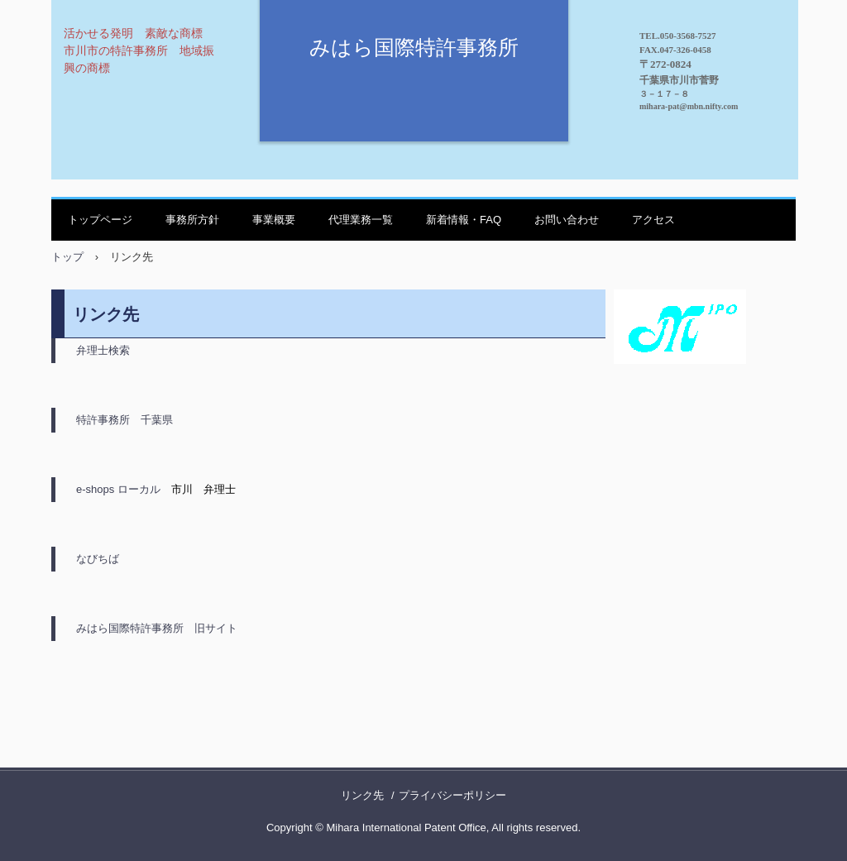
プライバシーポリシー (452, 795)
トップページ (100, 219)
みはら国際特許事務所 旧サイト (156, 628)
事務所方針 (192, 219)
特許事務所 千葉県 (124, 420)
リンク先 (362, 795)
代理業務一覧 (360, 219)
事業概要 (273, 219)
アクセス (653, 219)
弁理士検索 (103, 350)
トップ (67, 257)
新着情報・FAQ (463, 219)
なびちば (97, 558)
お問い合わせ (566, 219)
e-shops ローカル (118, 489)
